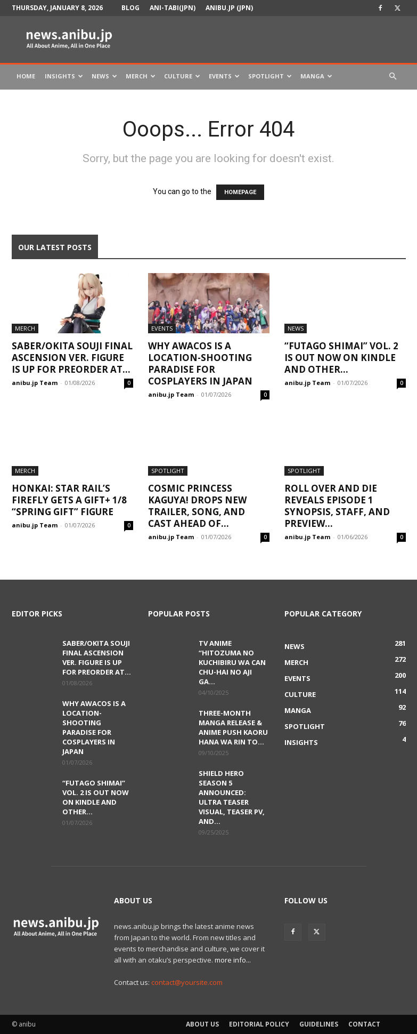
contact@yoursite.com (187, 982)
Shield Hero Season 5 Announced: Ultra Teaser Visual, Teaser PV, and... (232, 797)
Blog (130, 7)
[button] (393, 76)
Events (224, 76)
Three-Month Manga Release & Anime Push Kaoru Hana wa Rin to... (233, 727)
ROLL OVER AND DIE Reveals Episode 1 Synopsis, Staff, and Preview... (337, 506)
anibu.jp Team (35, 383)
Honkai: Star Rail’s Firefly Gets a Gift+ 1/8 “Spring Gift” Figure (69, 500)
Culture (182, 76)
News (104, 76)
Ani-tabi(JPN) (172, 7)
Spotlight (270, 76)
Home (26, 76)
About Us (202, 1024)
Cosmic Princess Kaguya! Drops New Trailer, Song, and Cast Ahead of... (197, 506)
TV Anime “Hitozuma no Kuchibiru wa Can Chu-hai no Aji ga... (232, 662)
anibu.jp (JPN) (229, 7)
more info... (233, 960)
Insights (64, 76)
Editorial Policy (259, 1024)
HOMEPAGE (240, 192)
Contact (364, 1024)
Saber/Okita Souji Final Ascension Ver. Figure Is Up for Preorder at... (72, 357)
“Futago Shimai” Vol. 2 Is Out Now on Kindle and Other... (341, 357)
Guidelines (318, 1024)
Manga (316, 76)
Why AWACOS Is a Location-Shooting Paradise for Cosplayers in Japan (200, 363)
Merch (141, 76)
